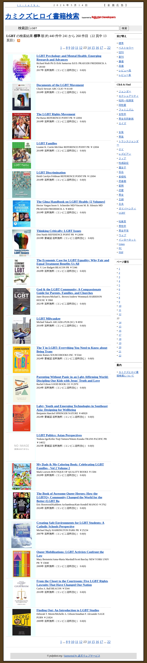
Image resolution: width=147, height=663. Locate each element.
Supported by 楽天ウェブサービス (82, 655)
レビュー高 (125, 70)
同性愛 (122, 105)
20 (120, 347)
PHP (121, 252)
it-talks (28, 5)
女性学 (122, 114)
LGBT (122, 212)
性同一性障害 (126, 100)
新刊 (121, 56)
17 (101, 47)
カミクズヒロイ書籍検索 (42, 16)
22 (109, 47)
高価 (121, 66)
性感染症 (124, 163)
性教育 (122, 221)
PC (120, 248)
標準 (121, 43)
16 (97, 47)
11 (76, 47)
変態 (121, 185)
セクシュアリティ (129, 96)
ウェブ (122, 235)
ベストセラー (126, 47)
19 (120, 343)
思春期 (122, 181)
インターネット (127, 239)
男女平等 (124, 230)
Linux (122, 244)
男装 (121, 136)
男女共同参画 (126, 118)
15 (93, 47)
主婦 (121, 199)
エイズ (122, 123)
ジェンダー (125, 91)
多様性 (122, 176)
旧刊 (121, 52)
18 (120, 339)
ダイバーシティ (127, 208)
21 (120, 351)
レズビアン (125, 153)
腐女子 (122, 167)
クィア (122, 158)
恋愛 (121, 190)
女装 (121, 132)
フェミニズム (126, 109)
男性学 (122, 226)
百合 (121, 172)
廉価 (121, 61)
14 (89, 47)
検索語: (23, 28)
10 (72, 47)
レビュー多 (125, 75)
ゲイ (121, 149)
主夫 (121, 204)
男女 (121, 194)
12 (80, 47)
